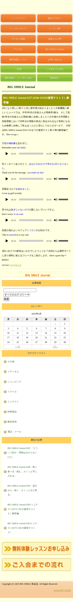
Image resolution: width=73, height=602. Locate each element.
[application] (36, 153)
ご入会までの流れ (55, 69)
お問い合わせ (55, 59)
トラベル (12, 391)
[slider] (31, 154)
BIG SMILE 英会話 (12, 7)
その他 (11, 361)
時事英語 (12, 412)
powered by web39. (62, 590)
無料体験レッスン (18, 59)
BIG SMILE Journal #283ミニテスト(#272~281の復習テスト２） (22, 528)
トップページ (18, 18)
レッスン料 (55, 28)
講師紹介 (54, 78)
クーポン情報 (18, 39)
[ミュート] (55, 153)
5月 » (55, 347)
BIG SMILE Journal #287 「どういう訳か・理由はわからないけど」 (23, 452)
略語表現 (12, 422)
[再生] (7, 153)
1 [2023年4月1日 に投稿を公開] (55, 324)
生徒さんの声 (55, 39)
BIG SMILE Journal (55, 49)
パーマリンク (15, 265)
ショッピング (14, 382)
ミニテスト (13, 401)
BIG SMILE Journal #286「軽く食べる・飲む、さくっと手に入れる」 (22, 471)
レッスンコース (18, 28)
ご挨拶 (18, 69)
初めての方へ (55, 18)
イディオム (13, 371)
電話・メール (14, 432)
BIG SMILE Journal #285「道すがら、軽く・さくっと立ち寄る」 (22, 490)
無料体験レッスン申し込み (18, 78)
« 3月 (17, 347)
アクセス (18, 49)
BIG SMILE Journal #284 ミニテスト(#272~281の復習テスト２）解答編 (23, 509)
